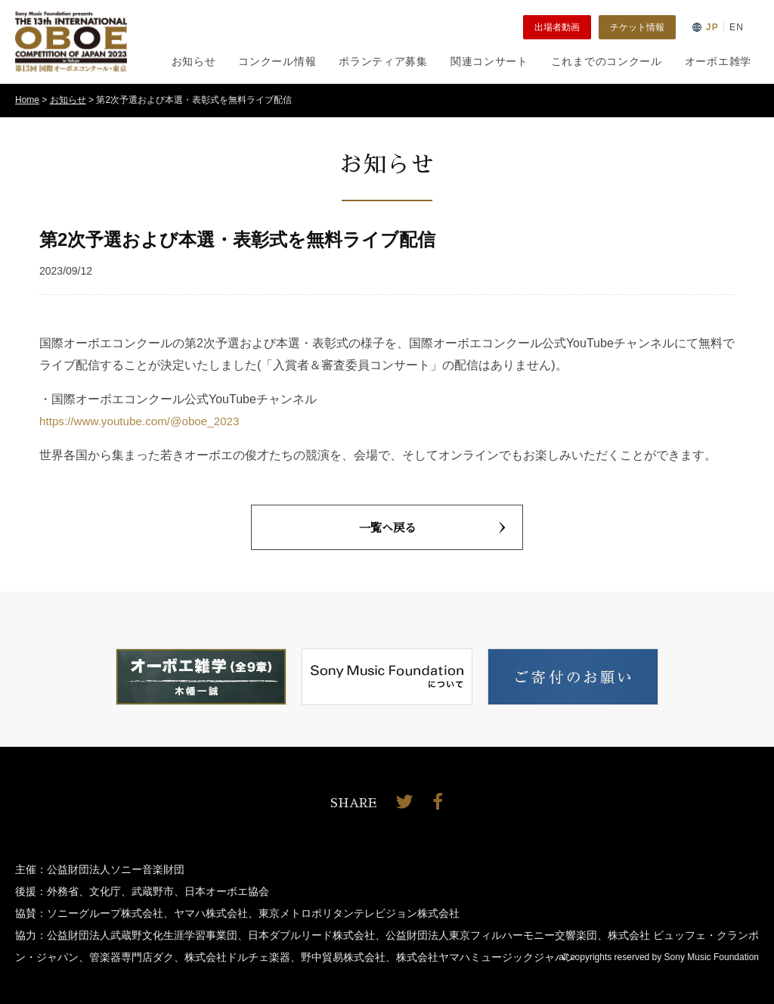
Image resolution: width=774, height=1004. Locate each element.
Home (27, 100)
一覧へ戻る (432, 527)
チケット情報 (637, 27)
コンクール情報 (277, 61)
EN (736, 27)
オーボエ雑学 (718, 61)
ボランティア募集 (383, 61)
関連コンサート (489, 61)
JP (712, 27)
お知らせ (194, 61)
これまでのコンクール (606, 61)
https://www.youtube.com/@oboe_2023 (144, 421)
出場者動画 (557, 27)
